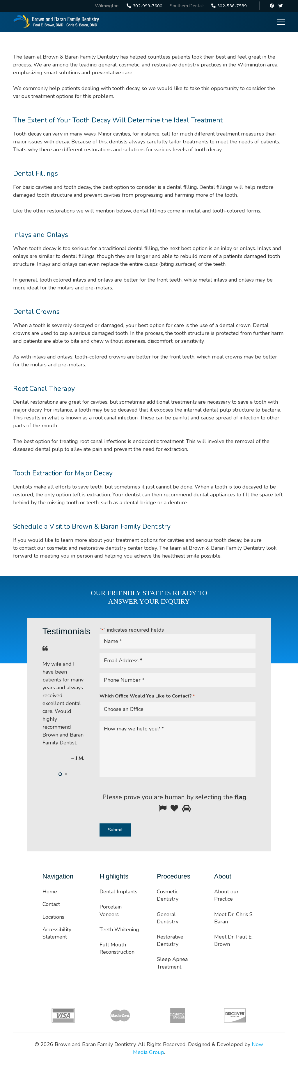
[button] (60, 774)
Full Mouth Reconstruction (117, 948)
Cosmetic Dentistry (167, 895)
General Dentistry (167, 918)
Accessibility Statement (56, 933)
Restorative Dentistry (170, 940)
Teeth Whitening (119, 929)
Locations (53, 916)
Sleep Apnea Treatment (172, 963)
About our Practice (226, 895)
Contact (51, 904)
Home (49, 891)
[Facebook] (272, 5)
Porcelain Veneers (111, 910)
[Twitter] (280, 5)
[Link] (56, 22)
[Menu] (281, 22)
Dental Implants (118, 891)
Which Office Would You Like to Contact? (147, 696)
